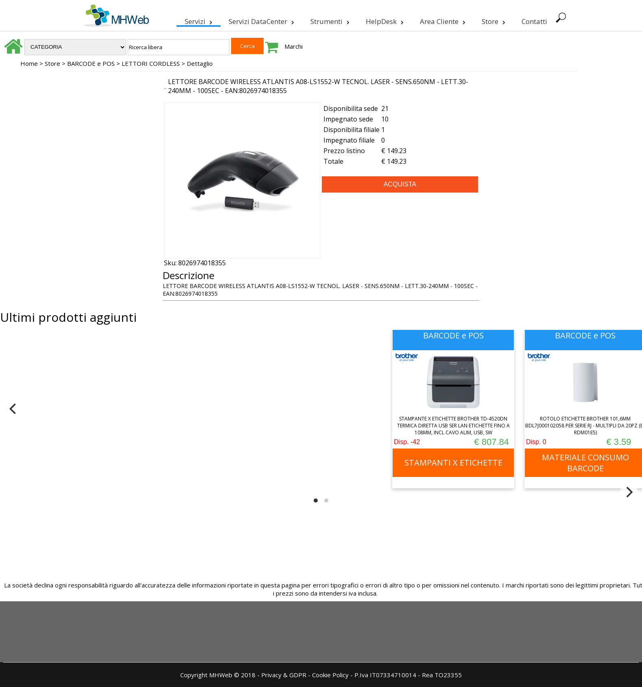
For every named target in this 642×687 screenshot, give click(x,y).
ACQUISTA (400, 184)
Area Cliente (442, 19)
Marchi (293, 46)
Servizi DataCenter (260, 19)
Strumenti (329, 19)
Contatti (533, 21)
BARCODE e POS (91, 63)
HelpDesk (384, 19)
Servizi (198, 19)
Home (29, 63)
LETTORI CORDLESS (151, 63)
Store (492, 19)
